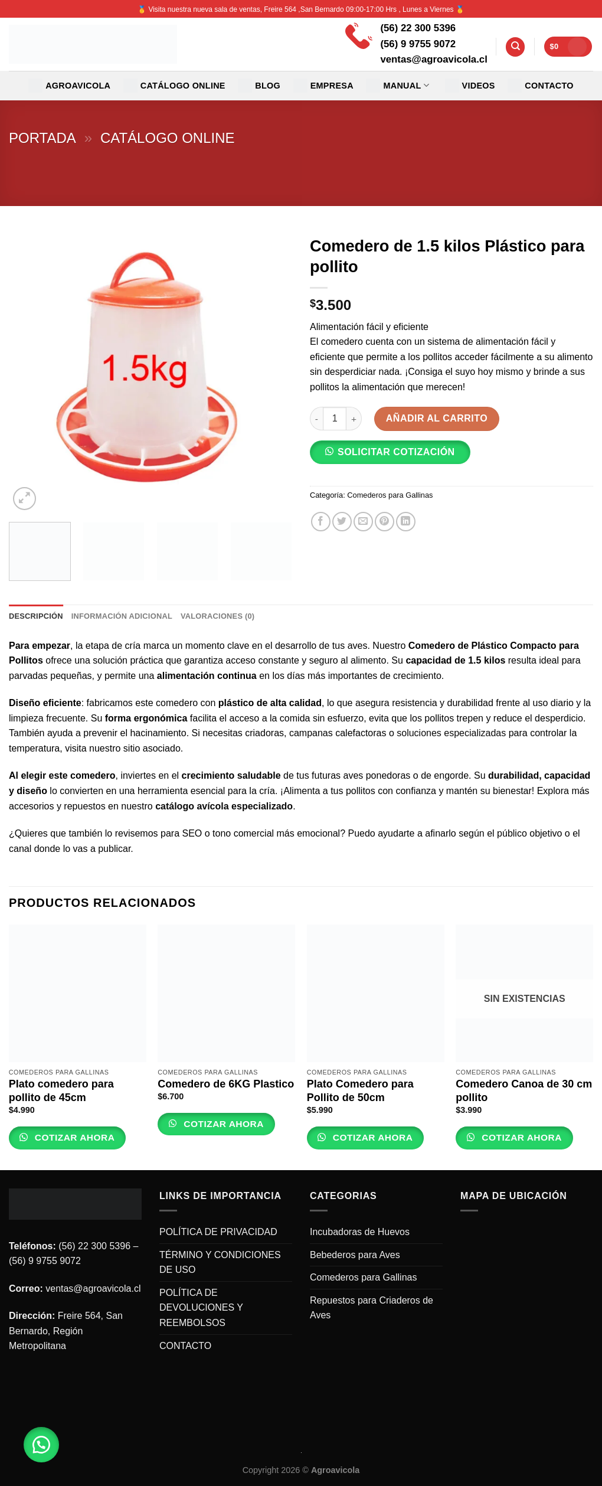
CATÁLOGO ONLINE (174, 86)
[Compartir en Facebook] (321, 521)
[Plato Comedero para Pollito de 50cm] (375, 993)
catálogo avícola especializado (224, 806)
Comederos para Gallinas (390, 495)
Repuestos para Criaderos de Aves (371, 1308)
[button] (395, 456)
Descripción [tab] (36, 616)
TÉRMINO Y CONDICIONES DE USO (220, 1262)
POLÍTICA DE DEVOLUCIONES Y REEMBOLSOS (201, 1308)
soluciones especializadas (451, 733)
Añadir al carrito (437, 418)
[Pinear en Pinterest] (384, 521)
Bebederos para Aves (355, 1255)
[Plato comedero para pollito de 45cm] (77, 993)
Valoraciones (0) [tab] (217, 616)
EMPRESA (323, 86)
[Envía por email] (363, 521)
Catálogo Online (167, 138)
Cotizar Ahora (73, 1137)
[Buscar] (515, 47)
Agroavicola (69, 86)
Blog (259, 86)
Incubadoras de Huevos (360, 1232)
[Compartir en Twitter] (342, 521)
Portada (42, 138)
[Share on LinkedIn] (405, 521)
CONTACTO (541, 86)
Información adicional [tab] (121, 616)
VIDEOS (470, 86)
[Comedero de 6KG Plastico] (226, 993)
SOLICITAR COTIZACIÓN (396, 452)
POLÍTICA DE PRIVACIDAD (218, 1232)
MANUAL (397, 86)
